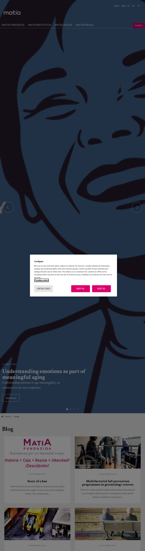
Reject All (101, 288)
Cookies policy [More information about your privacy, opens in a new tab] (41, 280)
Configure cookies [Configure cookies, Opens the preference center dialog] (43, 288)
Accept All (80, 288)
